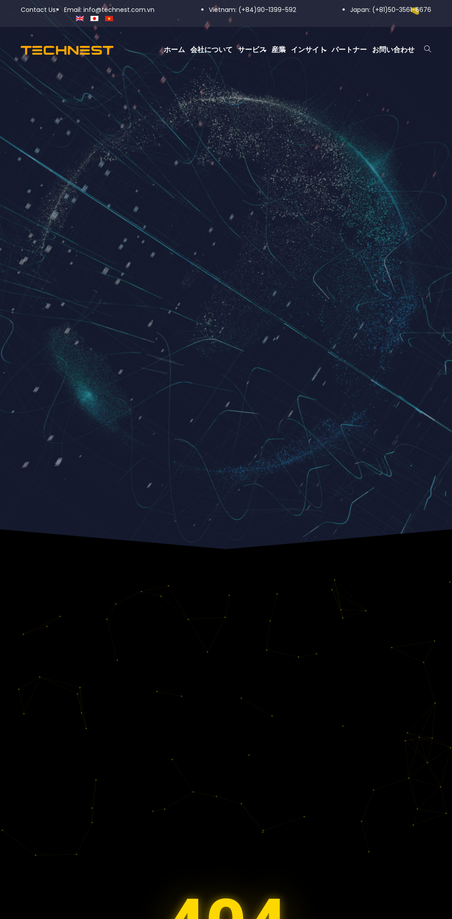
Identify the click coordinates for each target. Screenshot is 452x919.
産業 (278, 50)
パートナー (349, 50)
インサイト (308, 50)
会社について (211, 50)
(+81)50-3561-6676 (401, 9)
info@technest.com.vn (118, 9)
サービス (252, 50)
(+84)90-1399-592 (267, 9)
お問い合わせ (393, 50)
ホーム (174, 50)
